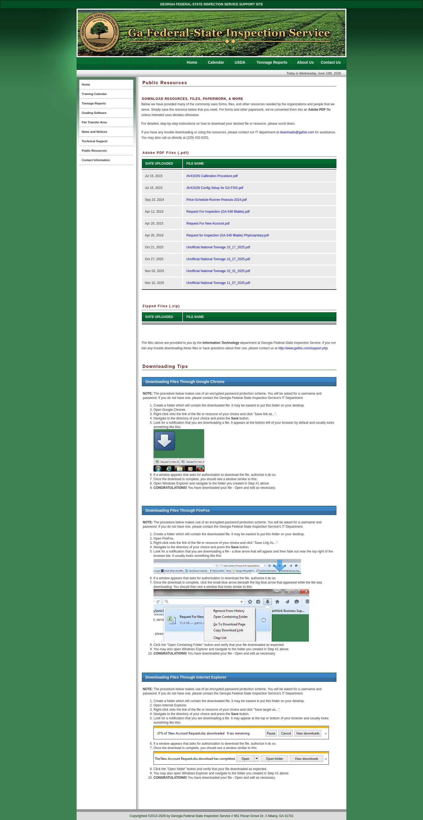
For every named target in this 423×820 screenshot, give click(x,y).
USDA (240, 62)
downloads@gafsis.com (297, 132)
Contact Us (331, 62)
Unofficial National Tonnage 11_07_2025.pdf (218, 283)
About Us (305, 62)
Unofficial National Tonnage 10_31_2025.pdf (218, 271)
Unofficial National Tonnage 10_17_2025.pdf (218, 247)
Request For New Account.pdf (207, 223)
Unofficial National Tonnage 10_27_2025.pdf (218, 259)
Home (192, 62)
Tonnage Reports (272, 62)
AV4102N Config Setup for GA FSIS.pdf (214, 188)
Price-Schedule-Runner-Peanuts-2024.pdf (216, 200)
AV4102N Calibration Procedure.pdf (212, 176)
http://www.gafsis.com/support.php (303, 348)
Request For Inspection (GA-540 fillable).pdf (218, 212)
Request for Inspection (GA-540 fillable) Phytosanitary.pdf (227, 235)
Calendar (216, 62)
